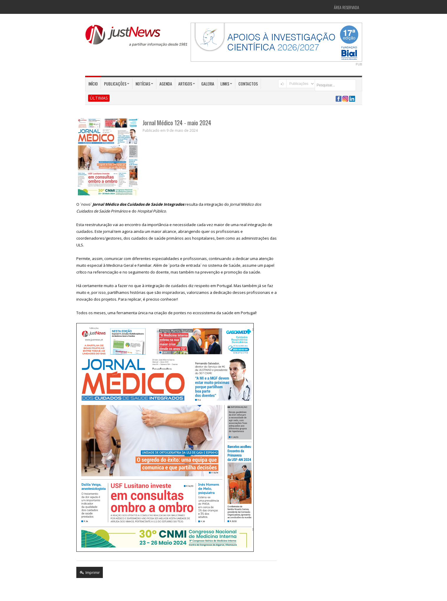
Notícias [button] (144, 83)
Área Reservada (346, 7)
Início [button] (93, 83)
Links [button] (226, 83)
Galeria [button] (207, 83)
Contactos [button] (248, 83)
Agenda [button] (165, 83)
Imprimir (89, 572)
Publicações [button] (116, 83)
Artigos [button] (186, 83)
